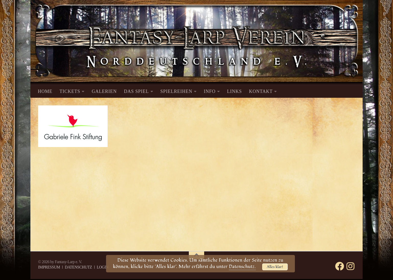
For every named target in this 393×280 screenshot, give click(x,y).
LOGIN (102, 267)
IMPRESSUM (49, 267)
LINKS (234, 91)
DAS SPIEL (136, 91)
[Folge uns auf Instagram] (350, 266)
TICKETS (70, 91)
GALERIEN (104, 91)
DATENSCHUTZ (78, 267)
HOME (45, 91)
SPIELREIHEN (176, 91)
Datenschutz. (242, 266)
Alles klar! (275, 267)
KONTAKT (261, 91)
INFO (210, 91)
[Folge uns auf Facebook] (339, 266)
